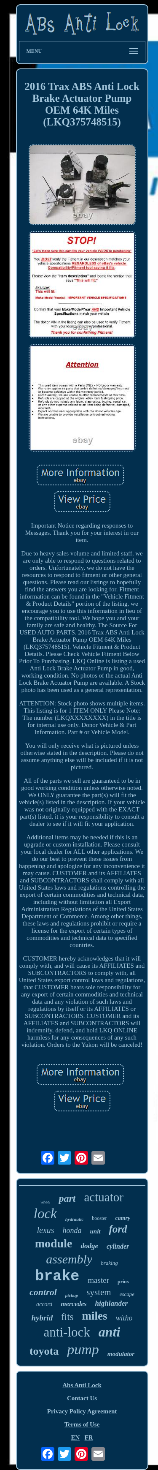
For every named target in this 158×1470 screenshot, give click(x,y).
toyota (44, 1351)
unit (95, 1231)
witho (124, 1318)
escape (127, 1294)
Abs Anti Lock (82, 1385)
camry (122, 1218)
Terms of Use (82, 1424)
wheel (45, 1202)
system (98, 1292)
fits (67, 1317)
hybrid (42, 1317)
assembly (69, 1259)
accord (44, 1304)
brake (57, 1276)
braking (109, 1263)
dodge (89, 1246)
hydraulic (74, 1219)
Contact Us (82, 1398)
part (67, 1198)
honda (72, 1230)
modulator (120, 1353)
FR (89, 1437)
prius (123, 1282)
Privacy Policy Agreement (82, 1411)
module (53, 1243)
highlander (111, 1303)
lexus (45, 1230)
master (98, 1280)
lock (45, 1213)
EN (75, 1437)
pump (83, 1349)
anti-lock (67, 1332)
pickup (71, 1295)
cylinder (118, 1246)
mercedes (73, 1303)
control (43, 1292)
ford (118, 1229)
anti (110, 1331)
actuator (103, 1197)
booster (99, 1218)
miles (94, 1315)
